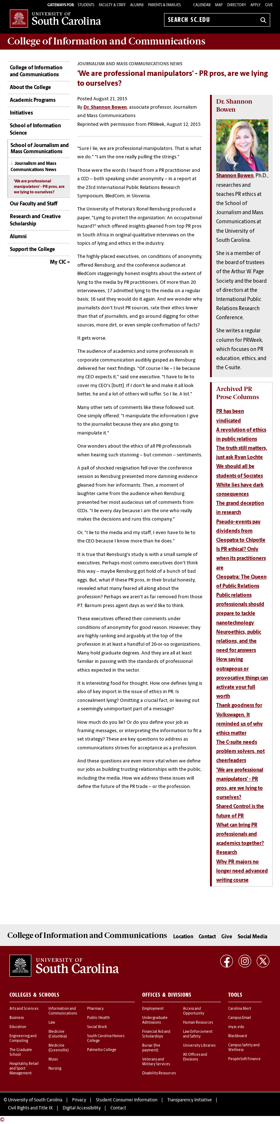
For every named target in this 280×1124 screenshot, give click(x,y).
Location (183, 937)
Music (53, 1060)
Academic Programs (32, 100)
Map (219, 5)
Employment (153, 1009)
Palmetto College (101, 1050)
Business (16, 1018)
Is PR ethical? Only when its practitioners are (241, 559)
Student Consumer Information (127, 1100)
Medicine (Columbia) (57, 1034)
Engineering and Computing (22, 1038)
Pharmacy (95, 1009)
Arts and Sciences (23, 1009)
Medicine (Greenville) (58, 1048)
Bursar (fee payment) (151, 1048)
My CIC (58, 262)
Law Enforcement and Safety (198, 1034)
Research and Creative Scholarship (35, 220)
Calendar (202, 5)
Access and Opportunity (193, 1011)
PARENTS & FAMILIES (164, 5)
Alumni (18, 237)
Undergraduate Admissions (155, 1020)
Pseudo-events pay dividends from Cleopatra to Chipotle (240, 531)
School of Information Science (35, 129)
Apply (255, 5)
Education (17, 1027)
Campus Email (239, 1018)
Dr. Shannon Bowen (105, 107)
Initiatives (21, 113)
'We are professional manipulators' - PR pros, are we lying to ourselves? (39, 186)
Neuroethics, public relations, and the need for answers (238, 641)
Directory (236, 5)
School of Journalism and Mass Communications (40, 148)
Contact (207, 937)
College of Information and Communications (36, 71)
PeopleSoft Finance (244, 1059)
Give (269, 5)
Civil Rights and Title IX (30, 1108)
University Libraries (199, 1046)
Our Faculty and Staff (33, 204)
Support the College (32, 249)
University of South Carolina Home (55, 18)
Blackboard (237, 1036)
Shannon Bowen (234, 176)
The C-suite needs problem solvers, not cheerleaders (240, 752)
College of (106, 41)
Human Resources (198, 1023)
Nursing (54, 1069)
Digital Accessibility (82, 1108)
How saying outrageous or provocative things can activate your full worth (242, 678)
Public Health (98, 1018)
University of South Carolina (35, 1100)
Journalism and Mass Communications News (34, 167)
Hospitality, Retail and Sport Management (24, 1068)
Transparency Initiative (189, 1100)
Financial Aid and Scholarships (156, 1034)
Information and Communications (62, 1011)
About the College (30, 87)
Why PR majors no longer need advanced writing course (242, 871)
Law (51, 1023)
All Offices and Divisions (195, 1057)
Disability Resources (159, 1073)
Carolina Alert (239, 1009)
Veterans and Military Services (156, 1062)
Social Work (97, 1027)
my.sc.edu (236, 1027)
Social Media (252, 937)
